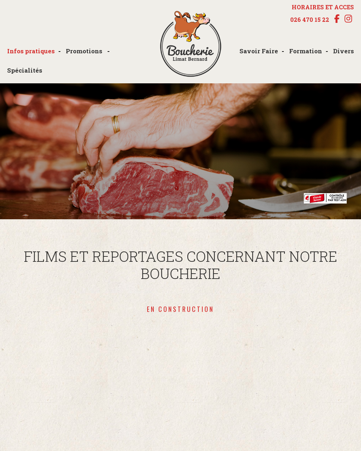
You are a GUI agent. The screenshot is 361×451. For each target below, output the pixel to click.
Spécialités (24, 70)
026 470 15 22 (309, 19)
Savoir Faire (258, 51)
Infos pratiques (31, 51)
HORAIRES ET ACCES (323, 7)
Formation (305, 51)
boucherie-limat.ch (190, 44)
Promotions (85, 51)
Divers (343, 51)
